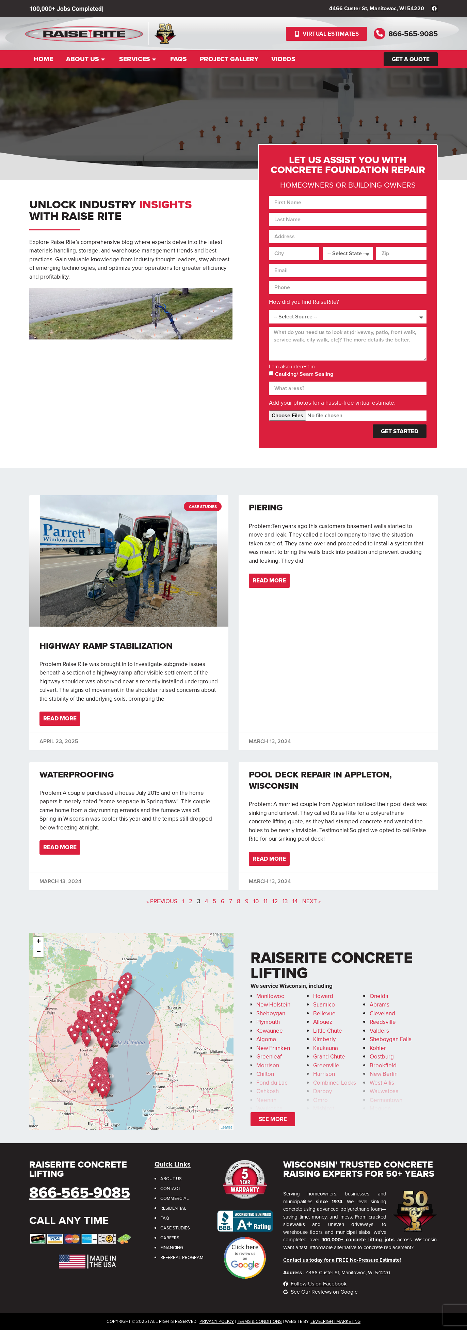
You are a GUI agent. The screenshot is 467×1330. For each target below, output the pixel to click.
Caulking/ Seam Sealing (304, 374)
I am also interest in (292, 366)
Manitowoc (270, 996)
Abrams (379, 1004)
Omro (320, 1100)
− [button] (38, 952)
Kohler (378, 1048)
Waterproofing (76, 774)
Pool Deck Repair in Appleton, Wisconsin (320, 780)
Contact (170, 1188)
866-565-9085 (413, 33)
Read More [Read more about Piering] (269, 580)
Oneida (379, 996)
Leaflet (226, 1127)
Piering (266, 507)
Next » (311, 901)
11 (265, 901)
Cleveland (382, 1013)
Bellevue (324, 1013)
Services (138, 59)
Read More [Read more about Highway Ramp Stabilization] (60, 718)
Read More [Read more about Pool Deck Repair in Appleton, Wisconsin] (269, 859)
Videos (283, 59)
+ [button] (38, 942)
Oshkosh (267, 1091)
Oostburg (382, 1056)
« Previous (161, 901)
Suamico (324, 1004)
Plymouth (268, 1022)
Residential (173, 1208)
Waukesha (269, 1108)
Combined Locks (334, 1083)
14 (294, 901)
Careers (169, 1238)
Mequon (380, 1108)
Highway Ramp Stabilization (106, 645)
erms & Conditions (260, 1321)
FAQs (178, 59)
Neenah (266, 1100)
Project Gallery (229, 59)
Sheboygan (270, 1013)
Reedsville (383, 1022)
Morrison (267, 1065)
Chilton (265, 1074)
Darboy (322, 1091)
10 (256, 901)
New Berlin (384, 1074)
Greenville (326, 1065)
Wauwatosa (384, 1091)
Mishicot (323, 1108)
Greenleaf (269, 1056)
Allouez (322, 1022)
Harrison (324, 1074)
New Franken (273, 1048)
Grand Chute (329, 1056)
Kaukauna (325, 1048)
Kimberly (324, 1039)
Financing (171, 1247)
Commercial (174, 1198)
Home (43, 59)
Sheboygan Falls (391, 1039)
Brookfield (383, 1065)
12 (275, 901)
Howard (323, 996)
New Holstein (273, 1004)
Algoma (266, 1039)
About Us (86, 59)
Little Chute (327, 1031)
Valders (379, 1031)
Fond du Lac (271, 1083)
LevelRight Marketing (335, 1321)
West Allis (382, 1083)
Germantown (386, 1100)
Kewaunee (269, 1031)
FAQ (164, 1218)
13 (285, 901)
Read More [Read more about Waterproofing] (60, 847)
